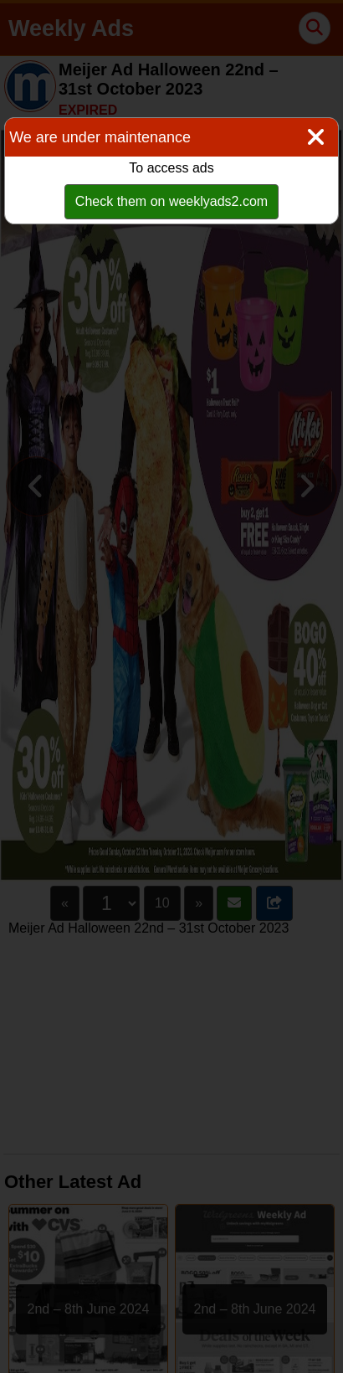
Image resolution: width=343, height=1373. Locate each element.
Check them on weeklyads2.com (171, 201)
